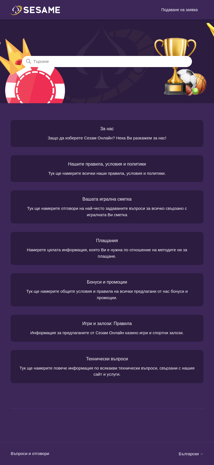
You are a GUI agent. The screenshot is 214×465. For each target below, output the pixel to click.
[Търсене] (107, 61)
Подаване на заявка (179, 10)
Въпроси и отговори (30, 453)
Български (191, 453)
